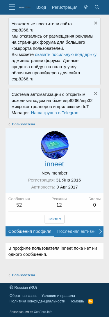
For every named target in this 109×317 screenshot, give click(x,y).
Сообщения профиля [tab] (29, 231)
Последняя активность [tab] (80, 231)
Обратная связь (23, 295)
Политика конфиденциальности (37, 301)
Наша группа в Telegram (55, 112)
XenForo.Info (43, 312)
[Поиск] (96, 7)
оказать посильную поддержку (66, 54)
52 (19, 205)
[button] (12, 7)
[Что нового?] (85, 7)
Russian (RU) (23, 287)
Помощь (76, 301)
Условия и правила (58, 295)
